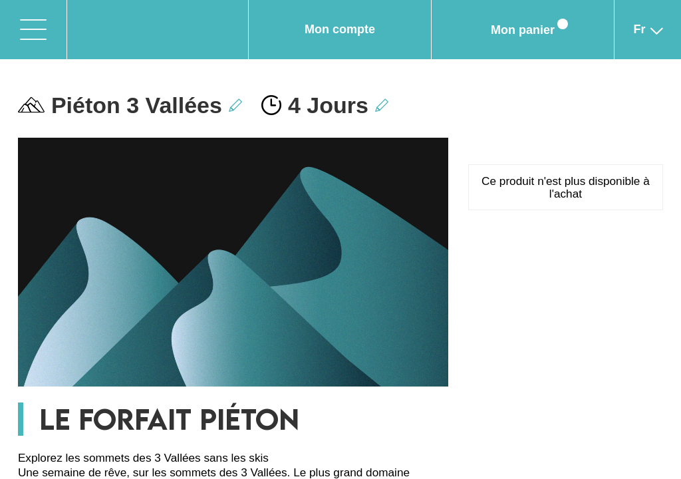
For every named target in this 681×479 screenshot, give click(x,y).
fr (648, 36)
